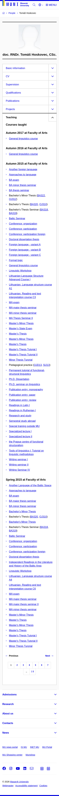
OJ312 (12, 199)
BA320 (34, 204)
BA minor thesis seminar (22, 185)
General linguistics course (23, 138)
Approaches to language (22, 174)
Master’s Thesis (18, 333)
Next (49, 656)
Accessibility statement (26, 785)
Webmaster (8, 785)
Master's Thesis (17, 344)
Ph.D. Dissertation (19, 379)
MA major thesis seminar (23, 307)
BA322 (41, 195)
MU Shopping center (12, 755)
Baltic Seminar (17, 218)
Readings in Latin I (19, 405)
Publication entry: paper (22, 395)
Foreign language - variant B (25, 249)
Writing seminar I (18, 459)
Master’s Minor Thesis (21, 323)
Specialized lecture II (20, 436)
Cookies (43, 785)
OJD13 (38, 365)
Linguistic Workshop (20, 270)
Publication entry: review (22, 400)
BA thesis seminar (19, 190)
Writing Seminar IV (19, 470)
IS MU (24, 747)
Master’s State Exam (20, 328)
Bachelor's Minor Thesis (22, 522)
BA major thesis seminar (22, 501)
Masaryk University (19, 781)
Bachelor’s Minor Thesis (22, 511)
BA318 (44, 209)
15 (32, 671)
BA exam (14, 180)
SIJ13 (46, 365)
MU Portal (47, 747)
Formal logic (16, 260)
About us (7, 713)
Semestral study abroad (22, 421)
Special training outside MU (24, 426)
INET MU (34, 747)
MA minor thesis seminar (23, 313)
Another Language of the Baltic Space (30, 485)
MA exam (14, 302)
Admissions (9, 694)
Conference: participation (23, 228)
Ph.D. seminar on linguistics (24, 384)
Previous (12, 656)
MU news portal (10, 747)
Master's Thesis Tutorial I (23, 349)
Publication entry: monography (26, 389)
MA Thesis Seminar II (21, 318)
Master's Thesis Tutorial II (23, 354)
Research (8, 704)
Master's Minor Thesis (21, 339)
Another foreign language (23, 169)
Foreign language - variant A (25, 244)
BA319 (13, 213)
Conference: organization (23, 223)
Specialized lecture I (20, 431)
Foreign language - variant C (25, 255)
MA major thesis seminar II (24, 604)
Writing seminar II (18, 464)
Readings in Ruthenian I (22, 410)
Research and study (20, 415)
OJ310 (43, 204)
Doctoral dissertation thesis (24, 239)
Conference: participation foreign (27, 234)
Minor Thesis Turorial (20, 359)
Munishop (30, 755)
